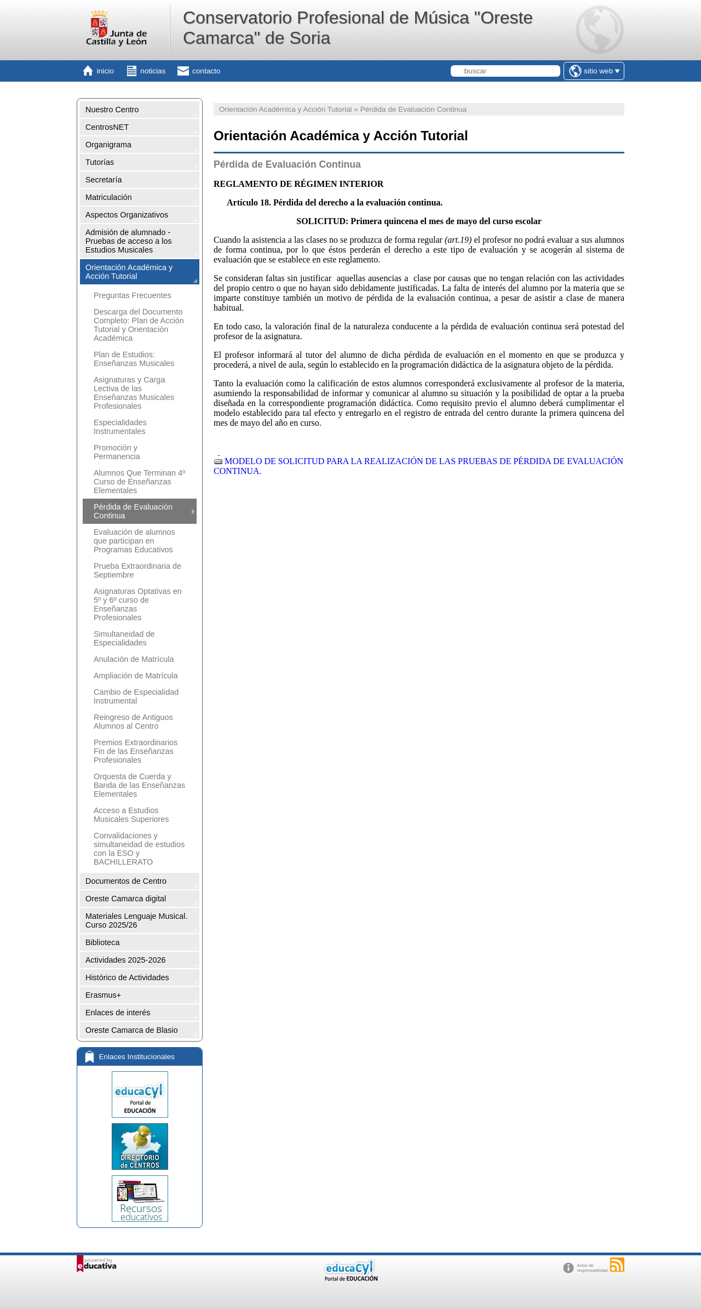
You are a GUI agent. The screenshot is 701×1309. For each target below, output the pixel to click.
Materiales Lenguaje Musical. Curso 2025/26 (136, 920)
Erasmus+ (103, 995)
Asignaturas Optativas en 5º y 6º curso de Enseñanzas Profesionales (138, 604)
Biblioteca (102, 942)
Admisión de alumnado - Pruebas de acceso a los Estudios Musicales (128, 241)
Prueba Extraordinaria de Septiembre (137, 570)
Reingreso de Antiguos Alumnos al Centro (133, 721)
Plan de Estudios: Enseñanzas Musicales (134, 359)
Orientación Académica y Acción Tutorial (129, 272)
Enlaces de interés (117, 1012)
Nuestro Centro (112, 109)
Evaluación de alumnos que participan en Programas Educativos (134, 541)
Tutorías (99, 162)
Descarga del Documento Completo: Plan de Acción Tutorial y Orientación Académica (139, 324)
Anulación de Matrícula (134, 659)
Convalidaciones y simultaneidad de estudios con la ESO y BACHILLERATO (139, 848)
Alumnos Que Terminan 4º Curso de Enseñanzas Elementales (139, 481)
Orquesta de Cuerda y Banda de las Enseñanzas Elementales (139, 785)
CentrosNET (107, 127)
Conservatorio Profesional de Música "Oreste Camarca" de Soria (358, 28)
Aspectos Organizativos (126, 214)
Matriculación (108, 197)
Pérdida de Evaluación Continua (133, 511)
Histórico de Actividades (127, 977)
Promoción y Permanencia (117, 452)
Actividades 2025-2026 (125, 960)
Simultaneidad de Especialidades (124, 638)
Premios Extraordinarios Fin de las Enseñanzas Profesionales (136, 751)
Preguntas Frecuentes (132, 295)
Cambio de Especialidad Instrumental (136, 696)
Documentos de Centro (125, 881)
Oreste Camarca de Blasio (131, 1030)
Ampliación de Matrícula (136, 675)
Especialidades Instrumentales (120, 427)
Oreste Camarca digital (125, 898)
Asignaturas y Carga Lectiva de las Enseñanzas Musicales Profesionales (134, 392)
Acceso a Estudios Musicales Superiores (131, 815)
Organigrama (108, 144)
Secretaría (103, 179)
